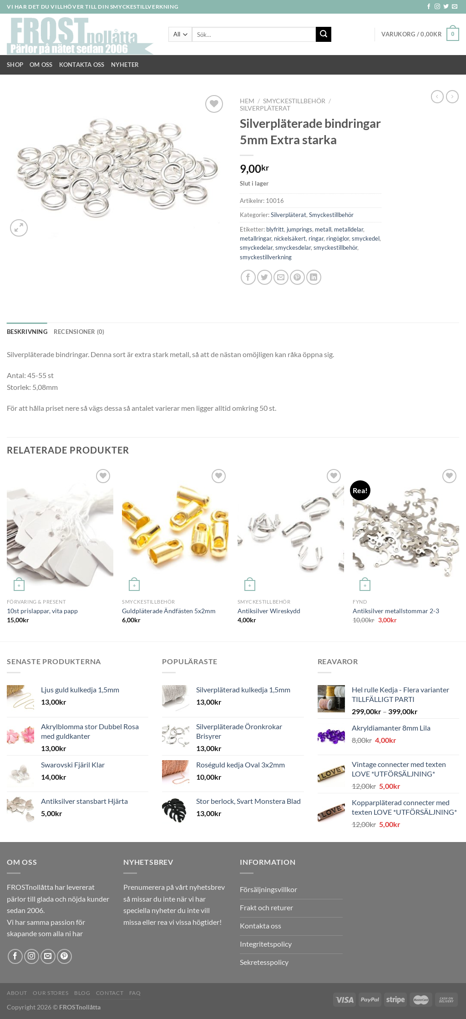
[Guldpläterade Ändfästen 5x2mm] (175, 530)
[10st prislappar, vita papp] (60, 530)
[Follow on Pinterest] (64, 956)
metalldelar (348, 229)
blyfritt (275, 229)
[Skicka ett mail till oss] (454, 7)
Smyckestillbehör (294, 101)
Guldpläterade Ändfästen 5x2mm (169, 611)
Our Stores (50, 992)
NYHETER (125, 64)
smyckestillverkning (266, 257)
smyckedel (366, 238)
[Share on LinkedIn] (313, 277)
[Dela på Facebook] (248, 277)
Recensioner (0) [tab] (79, 331)
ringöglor (337, 238)
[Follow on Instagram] (437, 7)
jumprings (299, 229)
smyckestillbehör (335, 247)
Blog (82, 992)
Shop (15, 64)
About (17, 992)
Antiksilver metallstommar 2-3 (396, 611)
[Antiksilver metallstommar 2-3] (406, 530)
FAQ (135, 992)
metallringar (255, 238)
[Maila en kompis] (281, 277)
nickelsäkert (290, 238)
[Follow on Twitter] (446, 7)
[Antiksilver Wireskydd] (291, 530)
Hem (247, 101)
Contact (109, 992)
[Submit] (323, 34)
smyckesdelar (293, 247)
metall (323, 229)
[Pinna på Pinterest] (297, 277)
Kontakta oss (82, 64)
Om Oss (41, 64)
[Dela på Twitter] (264, 277)
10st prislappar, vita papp (42, 611)
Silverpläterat (265, 108)
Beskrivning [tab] (27, 331)
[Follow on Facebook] (428, 7)
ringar (316, 238)
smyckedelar (256, 247)
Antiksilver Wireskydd (269, 611)
